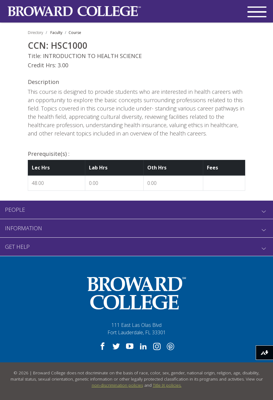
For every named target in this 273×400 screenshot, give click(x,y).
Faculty (56, 32)
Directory (35, 32)
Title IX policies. (167, 385)
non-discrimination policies (117, 385)
